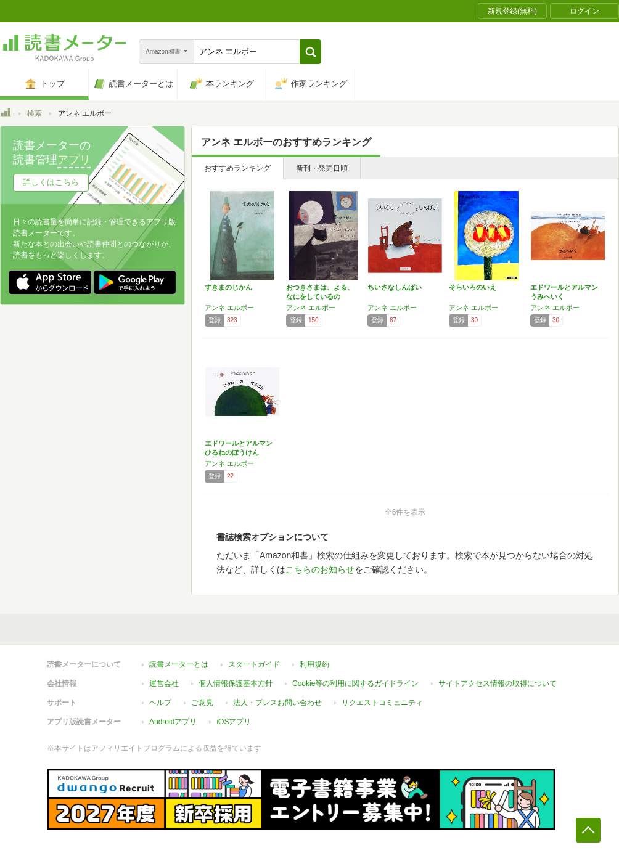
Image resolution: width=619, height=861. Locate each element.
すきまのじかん (228, 287)
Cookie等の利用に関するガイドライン (355, 683)
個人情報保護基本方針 (236, 683)
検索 (34, 113)
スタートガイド (254, 664)
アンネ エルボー (229, 307)
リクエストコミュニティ (382, 702)
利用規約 (314, 664)
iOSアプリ (233, 721)
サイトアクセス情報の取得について (497, 683)
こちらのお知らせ (320, 569)
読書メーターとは (178, 664)
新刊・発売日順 (322, 168)
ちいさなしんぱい (394, 287)
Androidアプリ (173, 721)
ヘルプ (160, 702)
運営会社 (164, 683)
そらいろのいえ (472, 287)
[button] (310, 51)
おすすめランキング (237, 168)
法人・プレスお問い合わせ (277, 702)
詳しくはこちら (51, 182)
